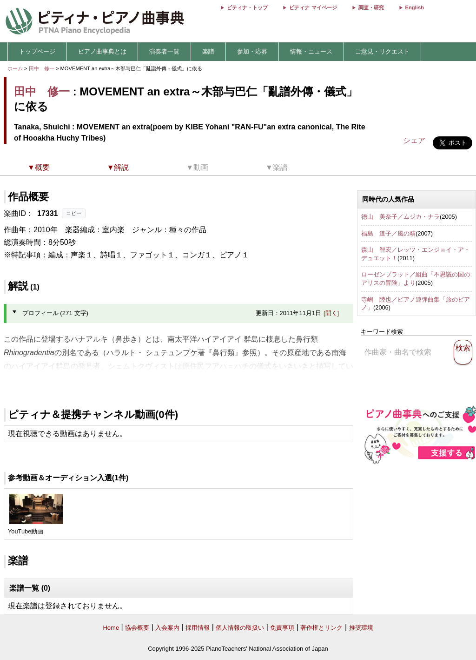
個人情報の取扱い (240, 627)
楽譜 (208, 51)
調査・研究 (371, 7)
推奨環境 (361, 627)
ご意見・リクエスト (382, 51)
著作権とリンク (321, 627)
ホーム (15, 68)
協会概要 (137, 627)
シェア (414, 140)
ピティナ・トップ (247, 7)
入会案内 (167, 627)
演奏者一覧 (164, 51)
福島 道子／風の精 (388, 233)
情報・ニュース (311, 51)
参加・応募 (252, 51)
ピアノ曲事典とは (102, 51)
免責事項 (282, 627)
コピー (73, 213)
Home (111, 627)
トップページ (37, 51)
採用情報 (197, 627)
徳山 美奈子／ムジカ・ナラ (400, 216)
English (414, 7)
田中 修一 (41, 68)
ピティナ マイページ (313, 7)
